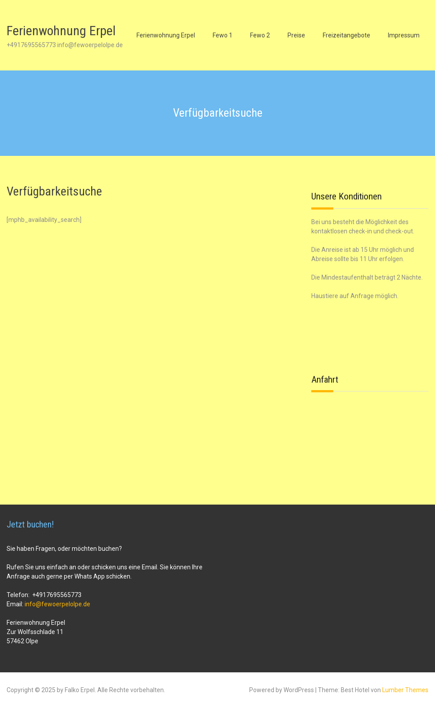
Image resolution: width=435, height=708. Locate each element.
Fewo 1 (222, 35)
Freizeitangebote (346, 35)
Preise (296, 35)
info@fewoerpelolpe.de (57, 604)
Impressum (404, 35)
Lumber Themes (405, 689)
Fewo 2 (260, 35)
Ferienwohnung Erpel (61, 30)
